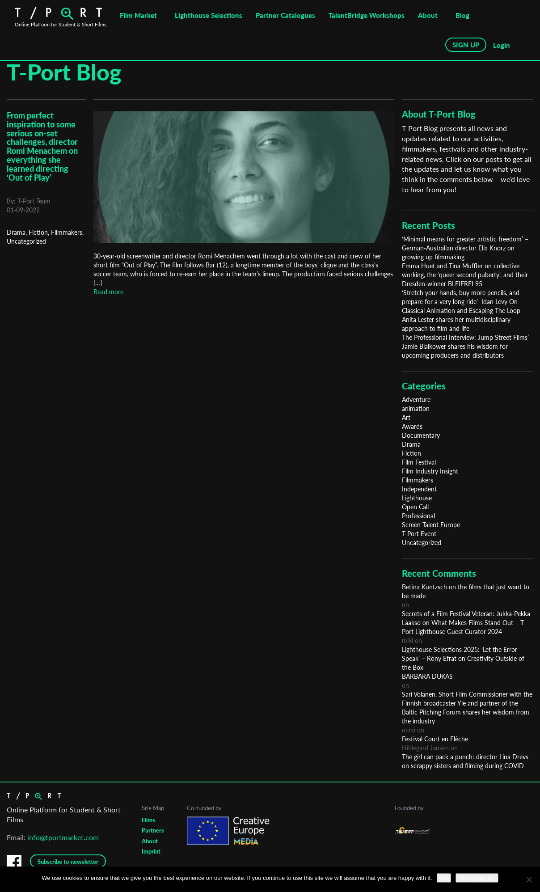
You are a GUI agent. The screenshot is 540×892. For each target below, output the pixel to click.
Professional (418, 516)
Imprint (151, 851)
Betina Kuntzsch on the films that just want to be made (465, 591)
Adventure (416, 399)
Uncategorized (26, 241)
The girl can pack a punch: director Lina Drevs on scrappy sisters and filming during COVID (465, 761)
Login (501, 45)
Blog (462, 15)
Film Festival (419, 462)
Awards (412, 426)
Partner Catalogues (285, 15)
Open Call (415, 507)
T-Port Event (419, 533)
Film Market (138, 15)
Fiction (38, 232)
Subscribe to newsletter (68, 861)
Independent (419, 489)
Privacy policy (476, 878)
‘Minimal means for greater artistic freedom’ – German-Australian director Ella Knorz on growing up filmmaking (465, 248)
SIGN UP (465, 45)
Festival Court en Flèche (435, 739)
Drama (16, 232)
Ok (444, 878)
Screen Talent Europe (431, 524)
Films (148, 820)
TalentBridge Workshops (367, 15)
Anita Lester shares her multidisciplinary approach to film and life (456, 324)
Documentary (421, 435)
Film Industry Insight (430, 471)
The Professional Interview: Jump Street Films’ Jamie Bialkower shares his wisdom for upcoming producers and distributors (465, 346)
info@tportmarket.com (63, 837)
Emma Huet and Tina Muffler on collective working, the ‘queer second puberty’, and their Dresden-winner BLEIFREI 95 (465, 274)
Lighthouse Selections (208, 15)
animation (416, 408)
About (428, 15)
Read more (108, 292)
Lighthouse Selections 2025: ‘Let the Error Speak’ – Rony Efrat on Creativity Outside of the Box (463, 658)
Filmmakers (66, 232)
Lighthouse (417, 498)
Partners (153, 830)
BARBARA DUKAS (427, 676)
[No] (528, 879)
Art (406, 417)
